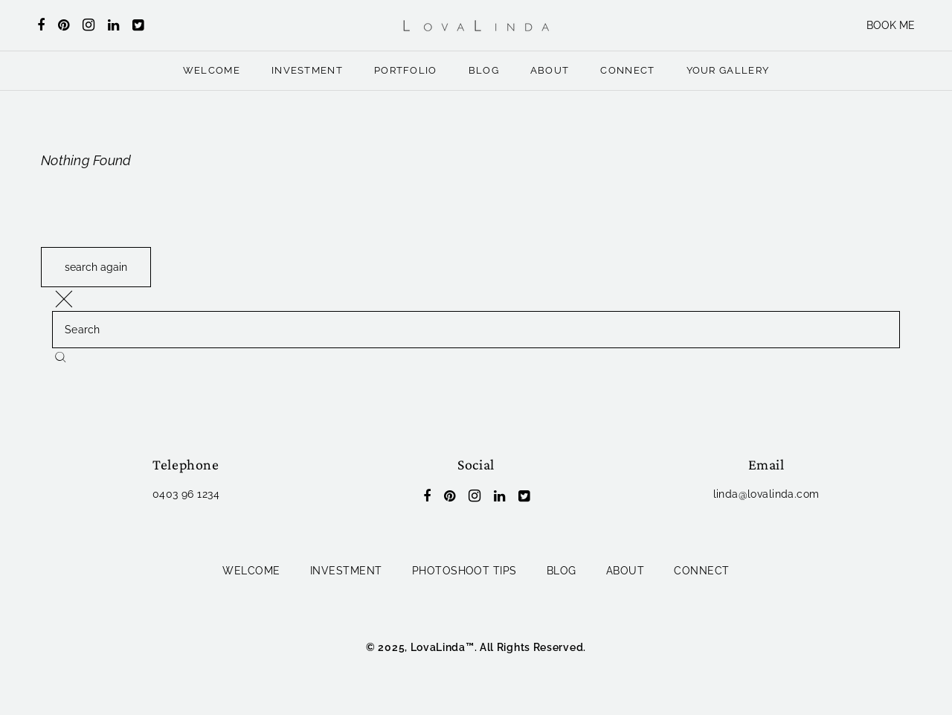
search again (96, 267)
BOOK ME (890, 25)
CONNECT (627, 70)
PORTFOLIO (405, 70)
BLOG (484, 70)
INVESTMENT (307, 70)
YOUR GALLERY (728, 70)
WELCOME (211, 70)
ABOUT (550, 70)
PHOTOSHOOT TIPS (464, 571)
